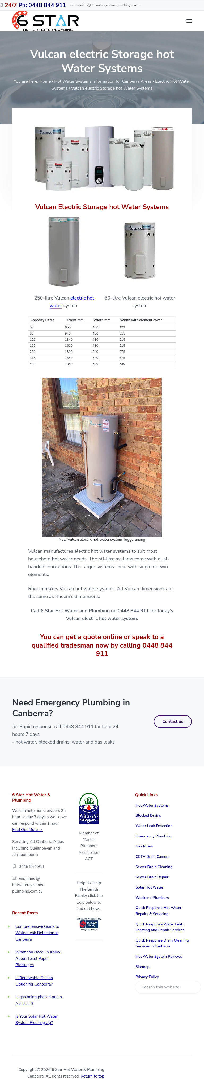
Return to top (92, 1076)
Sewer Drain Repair (151, 877)
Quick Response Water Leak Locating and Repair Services (159, 927)
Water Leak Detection (153, 825)
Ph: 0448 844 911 (35, 5)
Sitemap (142, 966)
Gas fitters (144, 846)
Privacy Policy (147, 976)
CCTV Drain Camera (152, 856)
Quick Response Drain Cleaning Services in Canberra (162, 943)
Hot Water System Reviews (158, 956)
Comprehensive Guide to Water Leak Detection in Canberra (37, 933)
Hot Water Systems (152, 805)
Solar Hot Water (149, 887)
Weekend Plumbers (152, 897)
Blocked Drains (148, 815)
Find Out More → (27, 829)
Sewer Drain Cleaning (153, 866)
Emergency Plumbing (153, 836)
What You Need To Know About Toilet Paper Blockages (37, 959)
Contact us (172, 721)
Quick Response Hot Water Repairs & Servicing (158, 910)
